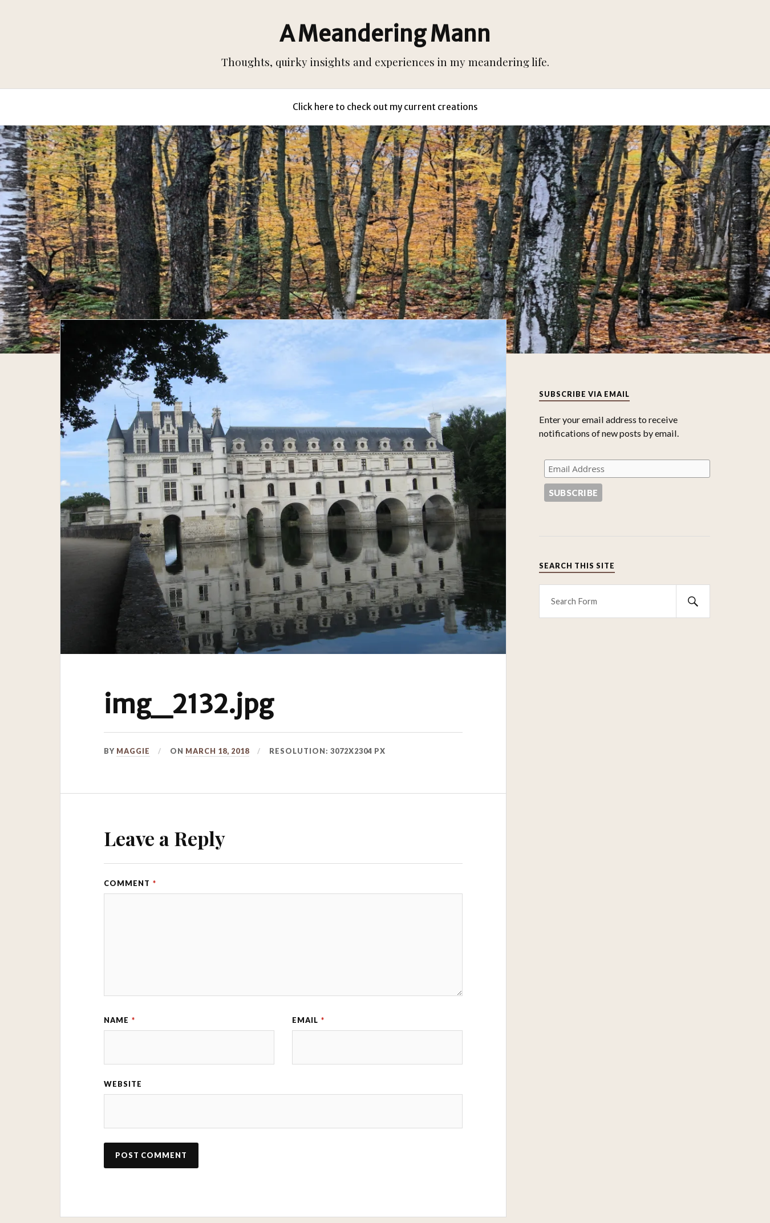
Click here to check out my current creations (385, 106)
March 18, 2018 (217, 750)
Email (308, 1020)
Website (123, 1083)
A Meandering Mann (385, 33)
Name (119, 1020)
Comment (130, 883)
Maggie (133, 750)
